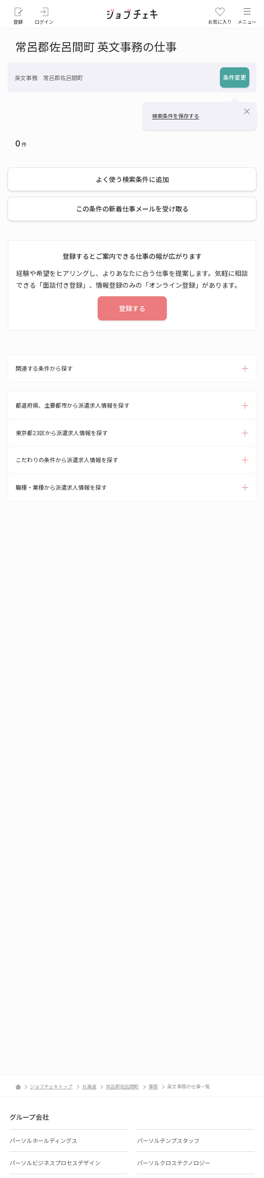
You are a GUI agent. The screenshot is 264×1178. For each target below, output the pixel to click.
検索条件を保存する (175, 115)
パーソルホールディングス (43, 1140)
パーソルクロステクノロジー (173, 1163)
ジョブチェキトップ (51, 1086)
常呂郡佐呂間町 (122, 1086)
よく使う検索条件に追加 (132, 179)
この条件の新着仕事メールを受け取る (132, 208)
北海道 (89, 1086)
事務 (153, 1086)
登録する (132, 308)
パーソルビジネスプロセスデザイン (54, 1163)
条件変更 (234, 77)
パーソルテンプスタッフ (168, 1140)
